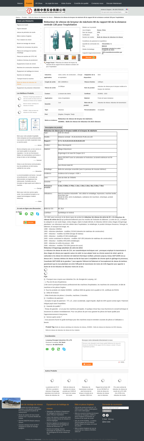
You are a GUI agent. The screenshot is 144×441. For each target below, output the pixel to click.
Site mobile (106, 422)
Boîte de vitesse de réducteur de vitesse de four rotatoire (63, 330)
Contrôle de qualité (81, 3)
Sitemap (111, 419)
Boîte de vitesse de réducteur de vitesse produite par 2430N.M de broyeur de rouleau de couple (69, 391)
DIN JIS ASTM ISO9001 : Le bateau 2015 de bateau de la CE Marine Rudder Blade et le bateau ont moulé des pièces (86, 423)
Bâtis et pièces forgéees (24, 36)
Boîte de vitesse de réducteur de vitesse (41, 17)
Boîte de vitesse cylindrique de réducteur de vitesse (70, 327)
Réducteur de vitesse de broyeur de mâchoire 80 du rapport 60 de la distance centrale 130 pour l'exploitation (62, 64)
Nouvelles (21, 10)
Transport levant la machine (25, 78)
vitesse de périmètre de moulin (26, 32)
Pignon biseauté (22, 28)
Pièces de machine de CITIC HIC (27, 56)
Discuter (90, 57)
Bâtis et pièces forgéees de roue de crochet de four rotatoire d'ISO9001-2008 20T (85, 430)
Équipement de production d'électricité (28, 88)
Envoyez (107, 411)
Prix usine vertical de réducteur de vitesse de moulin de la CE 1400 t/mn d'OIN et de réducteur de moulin (120, 391)
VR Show (38, 3)
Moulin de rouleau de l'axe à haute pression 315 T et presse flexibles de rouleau (29, 416)
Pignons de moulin (22, 25)
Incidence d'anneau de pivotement (27, 60)
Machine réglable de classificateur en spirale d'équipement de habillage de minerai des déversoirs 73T (58, 424)
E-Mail (104, 419)
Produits (29, 3)
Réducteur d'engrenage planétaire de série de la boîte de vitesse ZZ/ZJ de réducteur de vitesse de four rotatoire (32, 98)
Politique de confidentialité (33, 439)
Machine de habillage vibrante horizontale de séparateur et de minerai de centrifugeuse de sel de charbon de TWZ (58, 431)
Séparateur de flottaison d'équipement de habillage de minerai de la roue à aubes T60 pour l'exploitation (58, 413)
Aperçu (18, 17)
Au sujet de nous (51, 3)
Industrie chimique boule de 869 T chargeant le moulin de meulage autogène (29, 426)
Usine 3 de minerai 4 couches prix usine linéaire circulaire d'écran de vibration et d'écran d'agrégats (59, 418)
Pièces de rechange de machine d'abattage (26, 52)
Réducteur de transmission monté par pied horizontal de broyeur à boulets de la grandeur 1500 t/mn (86, 391)
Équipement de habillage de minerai (27, 71)
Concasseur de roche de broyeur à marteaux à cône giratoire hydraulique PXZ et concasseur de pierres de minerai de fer (30, 410)
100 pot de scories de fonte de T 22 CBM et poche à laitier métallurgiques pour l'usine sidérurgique (86, 409)
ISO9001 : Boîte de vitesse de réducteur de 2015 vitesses (104, 327)
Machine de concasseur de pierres (27, 47)
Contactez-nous (97, 3)
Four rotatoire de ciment (24, 40)
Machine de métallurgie (24, 75)
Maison (20, 3)
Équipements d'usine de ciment (26, 64)
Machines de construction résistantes (28, 67)
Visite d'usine (66, 3)
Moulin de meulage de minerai (26, 43)
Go (126, 12)
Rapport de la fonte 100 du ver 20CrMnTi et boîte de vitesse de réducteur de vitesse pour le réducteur (103, 391)
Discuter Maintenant (113, 3)
